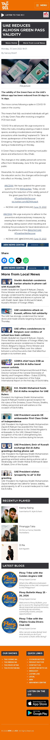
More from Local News (34, 43)
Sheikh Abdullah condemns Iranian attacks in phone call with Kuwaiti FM (23, 283)
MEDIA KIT (33, 671)
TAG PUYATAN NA (11, 668)
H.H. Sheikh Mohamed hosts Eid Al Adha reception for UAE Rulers (24, 391)
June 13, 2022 (40, 207)
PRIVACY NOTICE (36, 662)
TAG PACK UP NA (11, 665)
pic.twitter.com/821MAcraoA (25, 202)
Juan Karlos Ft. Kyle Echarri (30, 511)
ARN (31, 680)
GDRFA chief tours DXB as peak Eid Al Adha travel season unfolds (22, 364)
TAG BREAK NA (10, 662)
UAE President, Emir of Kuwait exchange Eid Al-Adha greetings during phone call (25, 447)
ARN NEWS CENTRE (37, 683)
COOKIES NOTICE (36, 659)
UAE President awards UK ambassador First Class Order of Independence (24, 418)
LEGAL (32, 677)
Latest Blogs (13, 565)
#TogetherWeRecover (25, 198)
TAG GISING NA (10, 659)
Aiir (16, 731)
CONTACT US (35, 665)
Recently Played (16, 500)
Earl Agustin (24, 549)
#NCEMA (9, 186)
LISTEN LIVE (34, 674)
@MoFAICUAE (34, 230)
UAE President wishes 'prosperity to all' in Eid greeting (21, 474)
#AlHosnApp (26, 189)
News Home (11, 43)
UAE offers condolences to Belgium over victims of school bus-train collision (23, 331)
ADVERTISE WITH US (38, 668)
